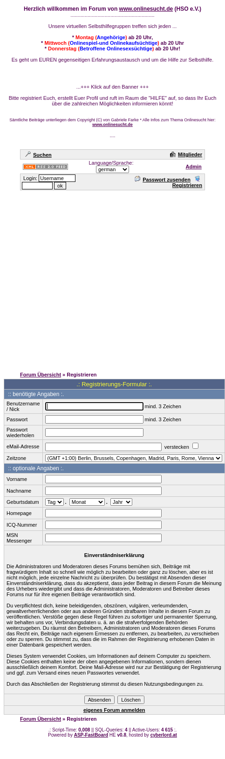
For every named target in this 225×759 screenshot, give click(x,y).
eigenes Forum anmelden (114, 710)
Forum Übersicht (40, 374)
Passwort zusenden (163, 179)
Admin (194, 166)
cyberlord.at (163, 735)
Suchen (38, 155)
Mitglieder (186, 154)
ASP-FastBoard (91, 735)
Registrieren (187, 182)
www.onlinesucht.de (146, 9)
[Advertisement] (87, 278)
